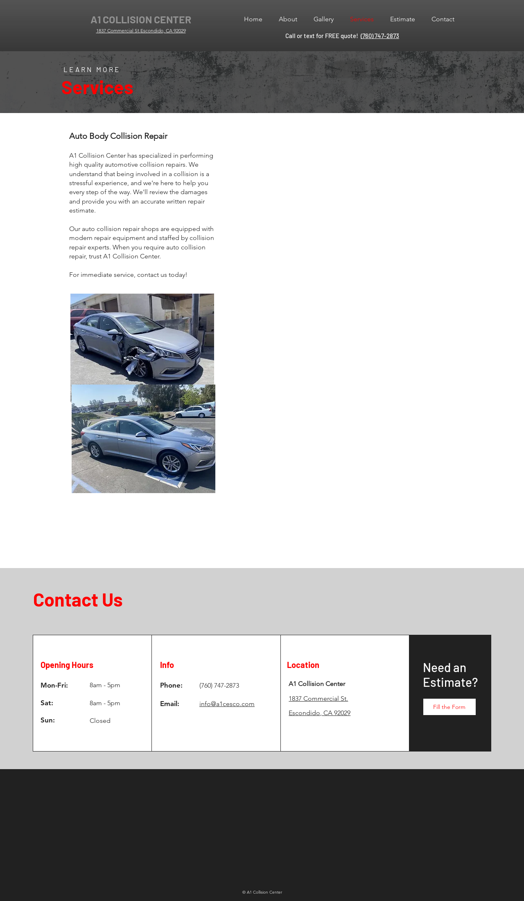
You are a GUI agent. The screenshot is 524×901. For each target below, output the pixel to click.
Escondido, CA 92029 (163, 30)
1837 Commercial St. (118, 30)
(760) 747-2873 (380, 35)
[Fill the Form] (449, 707)
